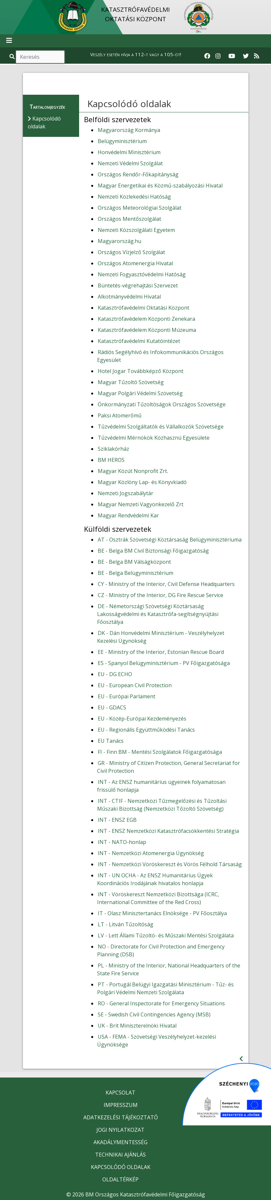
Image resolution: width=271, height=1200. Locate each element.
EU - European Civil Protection (135, 685)
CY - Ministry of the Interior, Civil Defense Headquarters (166, 584)
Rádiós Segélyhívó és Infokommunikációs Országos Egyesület (160, 356)
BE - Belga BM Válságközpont (134, 561)
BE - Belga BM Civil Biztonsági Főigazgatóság (153, 550)
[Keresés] (40, 57)
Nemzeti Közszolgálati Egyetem (136, 230)
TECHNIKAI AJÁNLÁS (120, 1154)
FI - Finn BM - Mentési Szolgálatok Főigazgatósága (160, 751)
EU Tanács (111, 740)
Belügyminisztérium (122, 141)
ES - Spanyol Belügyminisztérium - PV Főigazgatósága (164, 663)
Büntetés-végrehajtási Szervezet (138, 285)
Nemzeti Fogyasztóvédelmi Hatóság (142, 274)
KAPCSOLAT (120, 1092)
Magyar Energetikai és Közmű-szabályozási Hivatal (160, 185)
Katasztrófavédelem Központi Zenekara (146, 318)
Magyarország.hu (119, 241)
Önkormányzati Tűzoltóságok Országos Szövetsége (162, 404)
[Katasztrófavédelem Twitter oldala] (245, 56)
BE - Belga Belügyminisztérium (135, 572)
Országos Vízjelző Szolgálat (131, 252)
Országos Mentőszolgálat (129, 218)
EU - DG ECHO (115, 674)
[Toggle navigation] (9, 40)
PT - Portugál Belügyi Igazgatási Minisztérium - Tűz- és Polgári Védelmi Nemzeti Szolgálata (165, 988)
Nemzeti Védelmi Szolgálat (130, 163)
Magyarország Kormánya (129, 130)
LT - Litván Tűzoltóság (125, 924)
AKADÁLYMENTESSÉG (120, 1142)
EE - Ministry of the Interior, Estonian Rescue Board (161, 652)
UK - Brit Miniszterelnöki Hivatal (137, 1025)
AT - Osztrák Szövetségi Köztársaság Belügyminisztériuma (170, 539)
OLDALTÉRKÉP (120, 1179)
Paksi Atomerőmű (120, 415)
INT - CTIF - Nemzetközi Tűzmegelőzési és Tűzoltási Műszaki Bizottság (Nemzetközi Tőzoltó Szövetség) (162, 804)
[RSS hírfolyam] (256, 56)
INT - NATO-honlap (122, 842)
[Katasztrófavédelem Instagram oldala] (218, 56)
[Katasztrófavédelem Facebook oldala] (207, 56)
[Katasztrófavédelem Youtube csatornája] (232, 56)
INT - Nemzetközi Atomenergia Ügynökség (151, 853)
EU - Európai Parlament (126, 696)
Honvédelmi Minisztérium (129, 152)
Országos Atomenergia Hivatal (135, 263)
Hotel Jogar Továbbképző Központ (140, 371)
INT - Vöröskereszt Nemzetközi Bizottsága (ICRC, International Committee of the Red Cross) (158, 898)
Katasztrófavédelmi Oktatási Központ (143, 307)
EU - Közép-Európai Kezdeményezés (142, 718)
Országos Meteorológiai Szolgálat (139, 207)
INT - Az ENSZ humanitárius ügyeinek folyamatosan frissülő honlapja (161, 785)
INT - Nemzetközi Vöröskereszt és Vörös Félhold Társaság (170, 864)
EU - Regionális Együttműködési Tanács (146, 729)
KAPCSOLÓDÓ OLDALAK (120, 1167)
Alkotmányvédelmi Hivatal (129, 296)
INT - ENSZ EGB (117, 819)
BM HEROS (111, 459)
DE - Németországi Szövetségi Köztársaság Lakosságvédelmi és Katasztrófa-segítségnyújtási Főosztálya (157, 614)
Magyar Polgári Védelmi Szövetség (140, 393)
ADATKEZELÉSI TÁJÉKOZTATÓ (120, 1117)
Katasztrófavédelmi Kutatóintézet (139, 341)
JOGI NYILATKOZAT (120, 1129)
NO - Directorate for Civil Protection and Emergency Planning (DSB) (161, 950)
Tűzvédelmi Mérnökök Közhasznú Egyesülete (154, 437)
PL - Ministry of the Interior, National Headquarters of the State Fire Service (168, 969)
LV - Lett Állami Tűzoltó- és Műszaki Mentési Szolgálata (166, 935)
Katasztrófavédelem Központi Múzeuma (147, 329)
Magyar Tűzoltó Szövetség (131, 382)
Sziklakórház (113, 448)
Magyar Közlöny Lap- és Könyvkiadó (142, 482)
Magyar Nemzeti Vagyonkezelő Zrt (140, 504)
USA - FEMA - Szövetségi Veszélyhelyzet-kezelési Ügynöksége (156, 1040)
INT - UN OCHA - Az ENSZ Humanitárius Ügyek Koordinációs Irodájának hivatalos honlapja (155, 879)
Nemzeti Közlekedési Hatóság (134, 196)
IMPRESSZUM (121, 1105)
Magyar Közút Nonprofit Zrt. (133, 471)
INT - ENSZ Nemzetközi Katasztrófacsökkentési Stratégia (168, 831)
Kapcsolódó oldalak (129, 103)
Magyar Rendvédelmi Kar (128, 515)
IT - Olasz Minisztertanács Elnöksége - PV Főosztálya (162, 913)
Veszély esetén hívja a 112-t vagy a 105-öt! (135, 54)
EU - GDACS (112, 707)
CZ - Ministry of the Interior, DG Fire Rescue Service (160, 595)
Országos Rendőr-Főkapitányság (138, 174)
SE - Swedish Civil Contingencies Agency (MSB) (154, 1014)
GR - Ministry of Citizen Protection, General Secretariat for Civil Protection (168, 766)
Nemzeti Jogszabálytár (125, 493)
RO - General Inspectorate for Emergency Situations (161, 1003)
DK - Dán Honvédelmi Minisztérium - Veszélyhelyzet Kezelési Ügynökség (160, 636)
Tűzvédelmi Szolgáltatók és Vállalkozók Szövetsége (161, 426)
